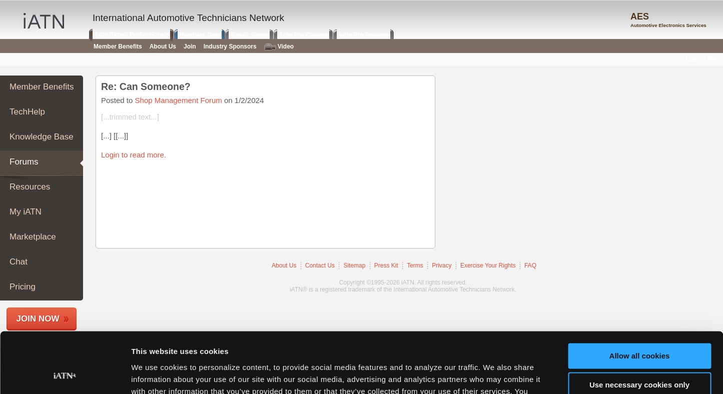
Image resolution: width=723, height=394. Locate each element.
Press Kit (386, 265)
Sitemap (354, 265)
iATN (44, 20)
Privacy (441, 265)
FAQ (530, 265)
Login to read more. (133, 154)
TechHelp (27, 111)
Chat (19, 261)
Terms (415, 265)
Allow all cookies (639, 299)
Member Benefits (42, 87)
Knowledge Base (42, 137)
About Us (284, 265)
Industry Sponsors (230, 46)
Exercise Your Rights (488, 265)
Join (190, 46)
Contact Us (320, 265)
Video (279, 46)
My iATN (26, 211)
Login (694, 59)
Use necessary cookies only (639, 328)
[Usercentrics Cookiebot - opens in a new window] (65, 374)
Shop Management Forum (178, 100)
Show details (154, 374)
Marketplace (33, 237)
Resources (30, 187)
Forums (24, 161)
